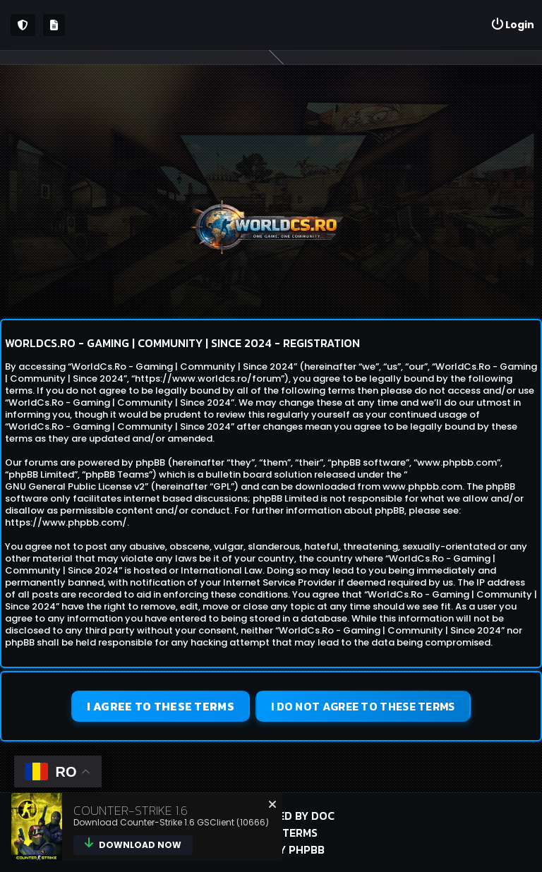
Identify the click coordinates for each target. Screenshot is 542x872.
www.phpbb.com (422, 486)
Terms (300, 832)
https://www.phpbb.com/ (66, 522)
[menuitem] (512, 25)
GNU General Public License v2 (75, 486)
